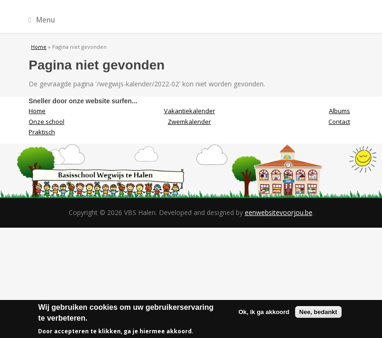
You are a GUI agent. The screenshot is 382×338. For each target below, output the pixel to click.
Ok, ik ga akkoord (263, 313)
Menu (42, 20)
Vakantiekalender (189, 111)
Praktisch (42, 132)
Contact (339, 121)
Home (39, 46)
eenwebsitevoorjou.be (278, 212)
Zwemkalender (189, 121)
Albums (339, 111)
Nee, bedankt (318, 313)
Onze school (46, 121)
